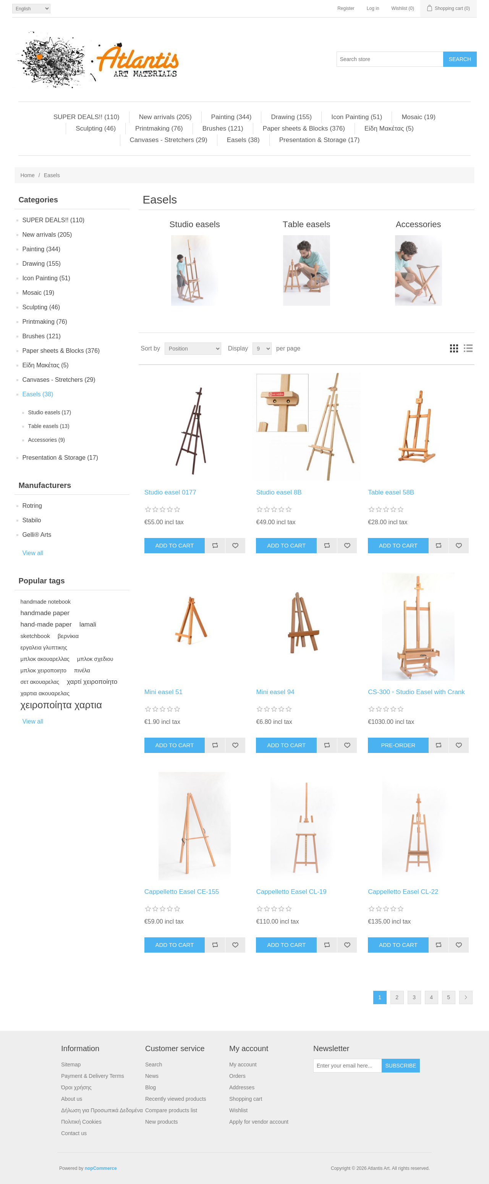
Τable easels (306, 224)
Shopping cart (245, 1099)
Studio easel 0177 (170, 492)
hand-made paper (45, 624)
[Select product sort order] (193, 348)
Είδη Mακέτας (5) (389, 128)
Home (27, 175)
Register (346, 8)
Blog (150, 1087)
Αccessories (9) (46, 440)
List (468, 348)
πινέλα (82, 670)
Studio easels (195, 224)
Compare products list (171, 1110)
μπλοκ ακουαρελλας (44, 659)
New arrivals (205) (165, 117)
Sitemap (71, 1064)
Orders (237, 1076)
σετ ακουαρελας (39, 682)
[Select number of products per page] (262, 348)
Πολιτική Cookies (81, 1122)
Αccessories (418, 224)
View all (32, 553)
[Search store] (390, 59)
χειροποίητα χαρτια (61, 704)
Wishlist (238, 1110)
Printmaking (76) (159, 128)
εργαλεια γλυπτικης (43, 647)
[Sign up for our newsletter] (347, 1066)
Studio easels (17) (49, 412)
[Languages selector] (31, 8)
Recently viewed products (175, 1099)
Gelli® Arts (36, 534)
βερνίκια (68, 636)
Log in (373, 8)
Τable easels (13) (48, 426)
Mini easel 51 (163, 692)
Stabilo (31, 520)
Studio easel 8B (278, 492)
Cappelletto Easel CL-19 (291, 891)
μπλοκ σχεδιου (95, 659)
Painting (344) (231, 117)
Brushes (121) (222, 128)
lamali (87, 624)
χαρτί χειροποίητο (92, 681)
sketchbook (35, 636)
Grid (454, 348)
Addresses (241, 1087)
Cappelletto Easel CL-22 (403, 891)
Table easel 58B (391, 492)
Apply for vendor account (258, 1122)
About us (71, 1099)
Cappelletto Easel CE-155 (181, 891)
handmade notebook (45, 602)
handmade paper (45, 613)
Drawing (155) (291, 117)
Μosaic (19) (419, 117)
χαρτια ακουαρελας (45, 693)
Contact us (74, 1133)
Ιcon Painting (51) (356, 117)
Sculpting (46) (96, 128)
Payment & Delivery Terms (92, 1076)
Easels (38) (243, 140)
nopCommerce (101, 1168)
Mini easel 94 (275, 692)
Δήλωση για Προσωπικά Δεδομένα (102, 1110)
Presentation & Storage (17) (319, 140)
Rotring (32, 505)
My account (243, 1064)
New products (161, 1122)
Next (466, 997)
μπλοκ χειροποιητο (43, 670)
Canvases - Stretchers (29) (168, 140)
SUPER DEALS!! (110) (86, 117)
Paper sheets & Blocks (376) (304, 128)
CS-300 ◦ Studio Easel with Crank (416, 692)
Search (153, 1064)
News (152, 1076)
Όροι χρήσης (76, 1087)
